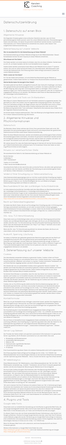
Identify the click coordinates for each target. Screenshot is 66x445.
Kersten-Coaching (31, 441)
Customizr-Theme (37, 443)
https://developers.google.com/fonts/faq (17, 430)
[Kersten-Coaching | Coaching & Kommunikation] (33, 4)
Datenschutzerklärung (36, 437)
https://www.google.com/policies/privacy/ (17, 432)
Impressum (27, 437)
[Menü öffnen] (63, 14)
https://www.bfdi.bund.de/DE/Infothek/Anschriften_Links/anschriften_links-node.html (31, 199)
